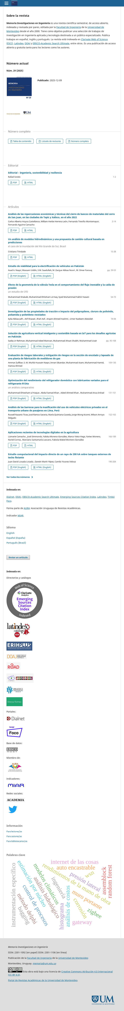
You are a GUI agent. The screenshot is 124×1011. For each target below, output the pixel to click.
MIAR (20, 515)
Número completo (80, 141)
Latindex (18, 43)
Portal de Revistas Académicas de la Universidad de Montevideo (42, 980)
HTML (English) (43, 275)
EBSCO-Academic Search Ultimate (51, 43)
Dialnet (10, 496)
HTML (30, 182)
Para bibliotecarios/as (16, 841)
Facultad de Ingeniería (68, 27)
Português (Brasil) (16, 542)
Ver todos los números (18, 477)
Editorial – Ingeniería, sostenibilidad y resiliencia (35, 172)
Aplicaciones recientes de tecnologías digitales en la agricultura (43, 432)
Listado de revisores (51, 141)
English (10, 533)
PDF (15, 182)
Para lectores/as (14, 831)
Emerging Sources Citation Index (78, 496)
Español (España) (15, 537)
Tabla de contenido (22, 141)
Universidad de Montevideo (73, 957)
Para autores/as (14, 836)
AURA (27, 508)
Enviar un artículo (18, 557)
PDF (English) (19, 275)
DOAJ (27, 43)
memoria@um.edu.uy (44, 963)
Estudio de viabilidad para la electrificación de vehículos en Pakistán (46, 266)
